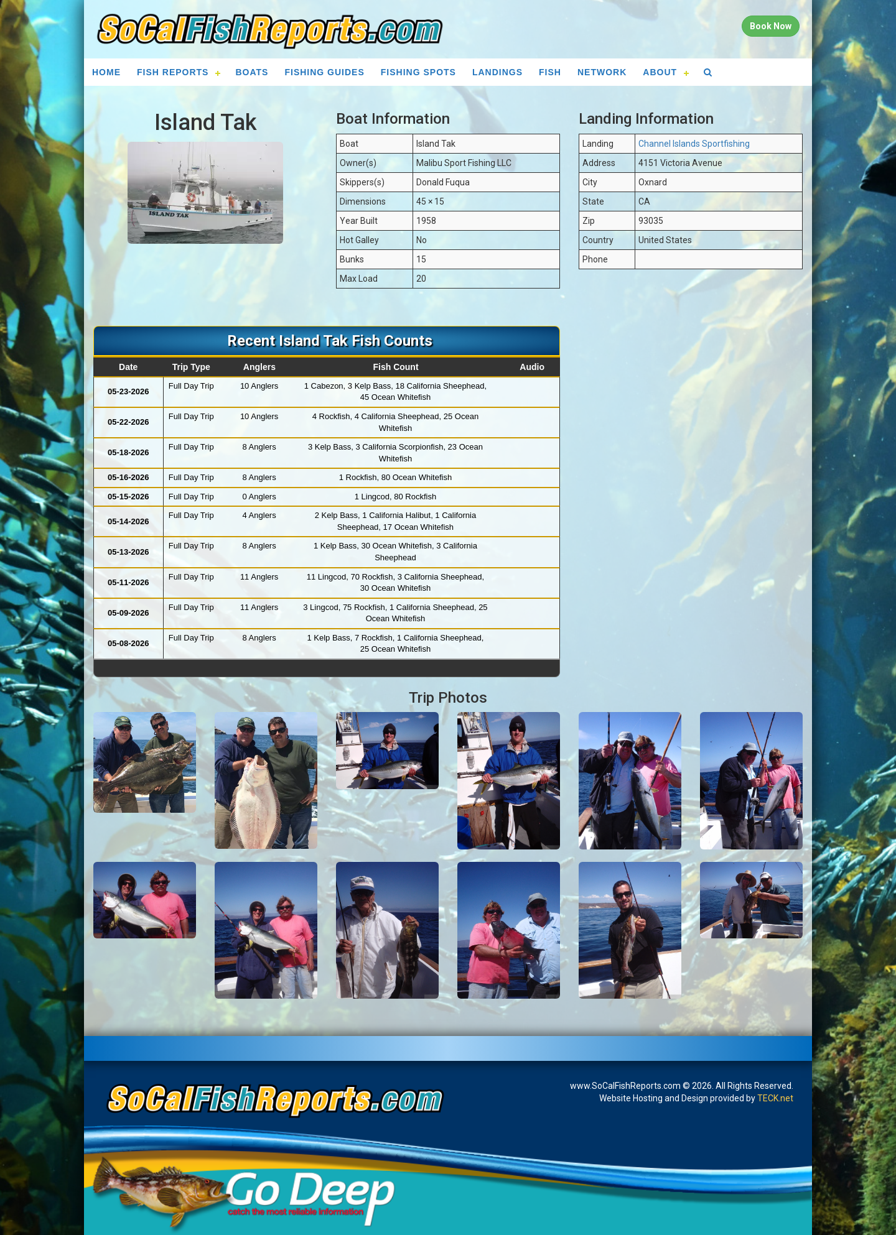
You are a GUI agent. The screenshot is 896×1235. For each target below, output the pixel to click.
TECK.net (775, 1098)
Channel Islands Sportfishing (694, 144)
